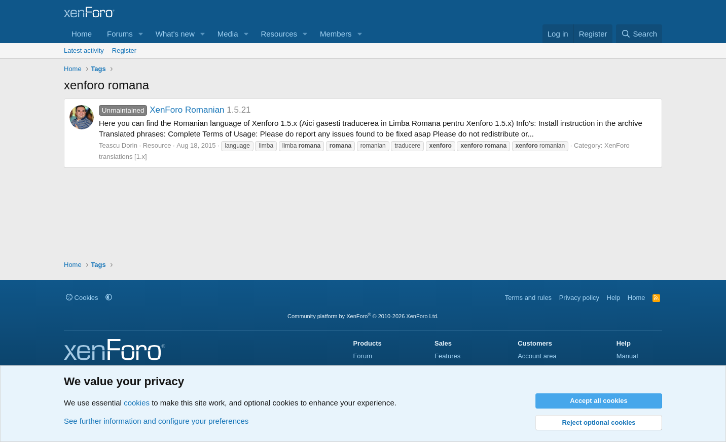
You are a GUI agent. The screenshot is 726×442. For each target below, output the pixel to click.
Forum (362, 356)
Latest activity (84, 50)
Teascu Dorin (118, 145)
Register (124, 50)
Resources (279, 33)
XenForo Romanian (162, 110)
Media (227, 33)
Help (614, 297)
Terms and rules (528, 297)
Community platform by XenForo (363, 316)
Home (81, 33)
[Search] (639, 33)
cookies (137, 402)
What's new (175, 33)
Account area (537, 356)
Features (447, 356)
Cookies (82, 297)
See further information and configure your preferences (156, 421)
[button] (141, 33)
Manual (627, 356)
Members (336, 33)
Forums (120, 33)
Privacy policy (579, 297)
